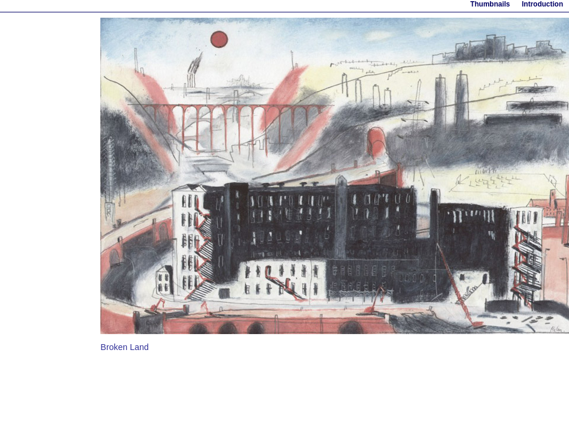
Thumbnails (490, 4)
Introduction (542, 4)
